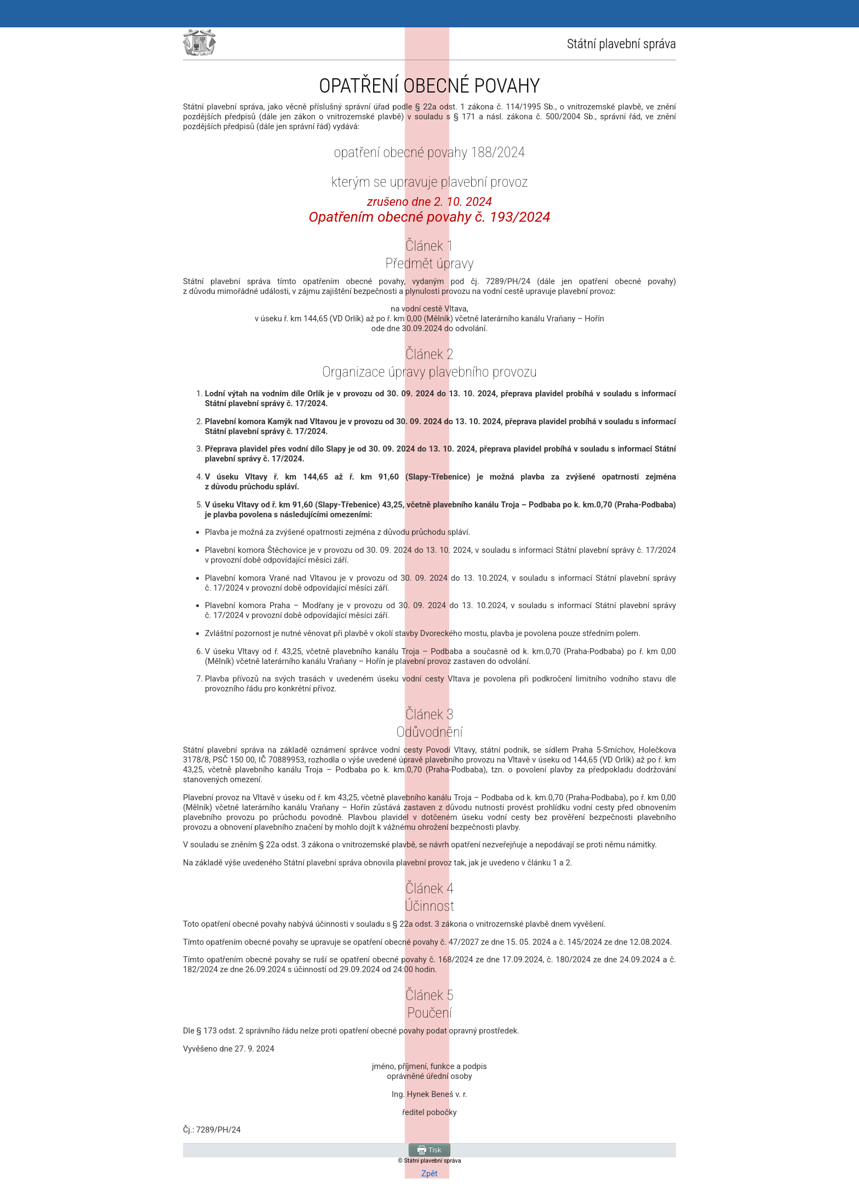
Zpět (429, 1174)
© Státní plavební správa (429, 1160)
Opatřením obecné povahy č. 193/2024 (429, 217)
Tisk (429, 1150)
